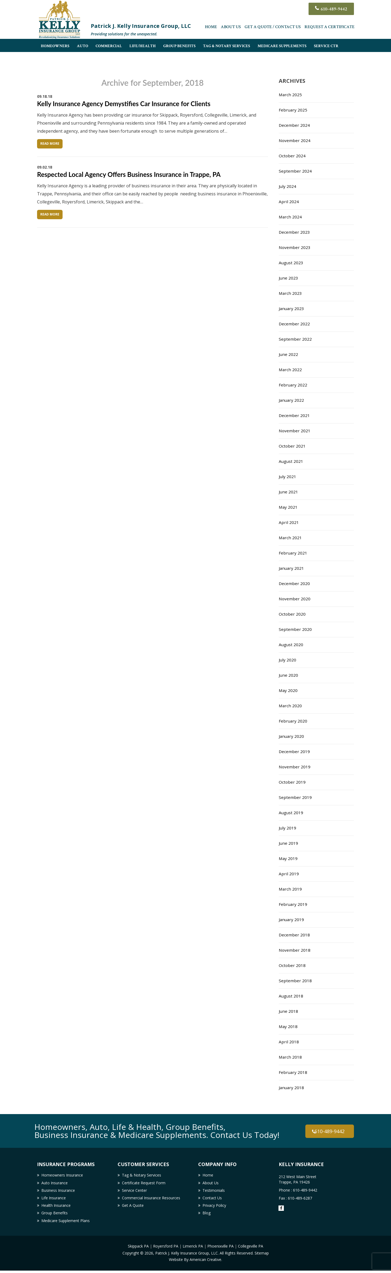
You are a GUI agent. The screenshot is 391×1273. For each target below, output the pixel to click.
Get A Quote (133, 1207)
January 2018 (292, 1087)
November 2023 (295, 247)
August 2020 (291, 644)
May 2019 (288, 858)
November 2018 (295, 950)
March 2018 (290, 1057)
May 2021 (288, 507)
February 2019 (293, 904)
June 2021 (289, 492)
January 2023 (292, 308)
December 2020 (294, 583)
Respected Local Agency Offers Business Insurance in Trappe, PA (129, 174)
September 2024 (295, 171)
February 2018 (293, 1072)
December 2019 (294, 751)
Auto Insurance (54, 1183)
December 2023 (294, 232)
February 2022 (293, 385)
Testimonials (213, 1191)
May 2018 (288, 1026)
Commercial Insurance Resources (151, 1199)
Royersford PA (165, 1248)
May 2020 (288, 690)
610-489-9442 (332, 9)
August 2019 (291, 813)
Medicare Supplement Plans (65, 1223)
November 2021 (295, 431)
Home (211, 28)
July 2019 (288, 828)
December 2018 (294, 935)
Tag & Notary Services (141, 1175)
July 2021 (288, 476)
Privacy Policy (214, 1207)
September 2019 (295, 797)
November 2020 (295, 599)
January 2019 (292, 919)
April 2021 (289, 522)
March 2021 (290, 538)
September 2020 (295, 629)
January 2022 (292, 400)
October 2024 (292, 156)
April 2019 (289, 874)
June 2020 (289, 675)
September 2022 (295, 339)
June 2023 (289, 278)
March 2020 (290, 706)
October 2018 (292, 965)
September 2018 (295, 981)
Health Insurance (56, 1207)
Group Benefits (54, 1215)
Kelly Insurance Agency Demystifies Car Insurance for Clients (123, 103)
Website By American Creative (195, 1261)
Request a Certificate (329, 28)
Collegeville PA (250, 1248)
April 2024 (289, 201)
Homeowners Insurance (62, 1175)
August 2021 (291, 461)
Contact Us (212, 1199)
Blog (206, 1215)
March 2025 (290, 95)
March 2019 (290, 889)
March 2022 (290, 370)
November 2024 (295, 140)
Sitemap (262, 1255)
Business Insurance (58, 1191)
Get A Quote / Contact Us (273, 28)
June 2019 (289, 843)
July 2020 (288, 660)
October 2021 (292, 446)
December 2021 (294, 415)
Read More (49, 143)
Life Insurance (53, 1199)
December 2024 (294, 125)
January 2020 (292, 736)
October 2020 (292, 614)
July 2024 (288, 186)
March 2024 (290, 217)
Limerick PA (193, 1248)
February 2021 (293, 553)
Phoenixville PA (220, 1248)
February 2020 (293, 721)
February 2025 (293, 110)
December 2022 (294, 324)
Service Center (134, 1191)
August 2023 (291, 263)
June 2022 (289, 354)
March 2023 (290, 293)
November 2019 (295, 767)
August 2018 (291, 996)
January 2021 (292, 568)
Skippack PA (138, 1248)
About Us (231, 28)
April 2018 (289, 1042)
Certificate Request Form (143, 1183)
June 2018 (289, 1011)
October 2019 (292, 782)
